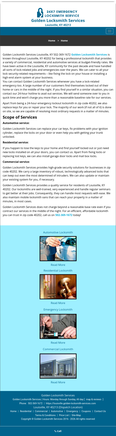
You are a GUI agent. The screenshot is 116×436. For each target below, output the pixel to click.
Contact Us (100, 411)
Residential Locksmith (57, 270)
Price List (64, 415)
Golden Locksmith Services (89, 54)
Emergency (72, 411)
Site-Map (76, 415)
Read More (58, 265)
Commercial (41, 411)
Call (58, 431)
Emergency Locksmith (58, 309)
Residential (26, 411)
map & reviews (94, 399)
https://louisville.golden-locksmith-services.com (71, 403)
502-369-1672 (63, 215)
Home (51, 40)
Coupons (86, 411)
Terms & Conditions (45, 415)
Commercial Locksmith (58, 349)
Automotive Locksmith (58, 232)
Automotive (57, 411)
